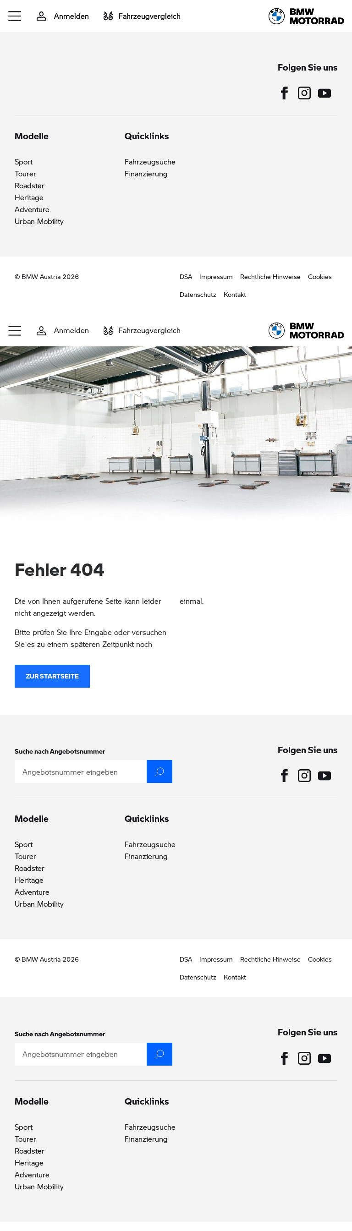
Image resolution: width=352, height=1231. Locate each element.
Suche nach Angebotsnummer (60, 751)
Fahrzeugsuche (150, 161)
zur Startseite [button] (52, 685)
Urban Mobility (39, 221)
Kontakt (235, 294)
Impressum (216, 276)
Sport (24, 161)
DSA (186, 276)
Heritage (29, 197)
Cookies (320, 276)
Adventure (32, 209)
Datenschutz (198, 294)
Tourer (25, 173)
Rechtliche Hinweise (270, 276)
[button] (15, 16)
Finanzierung (146, 173)
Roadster (29, 185)
